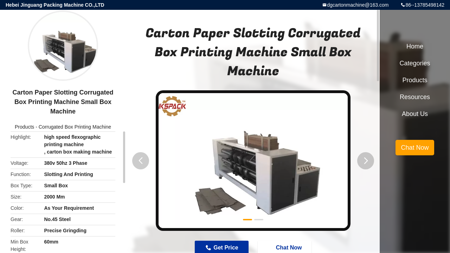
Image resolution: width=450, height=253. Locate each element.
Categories (414, 63)
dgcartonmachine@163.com (357, 5)
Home (414, 46)
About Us (415, 113)
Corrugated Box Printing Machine (75, 127)
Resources (415, 96)
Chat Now (415, 147)
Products (24, 127)
